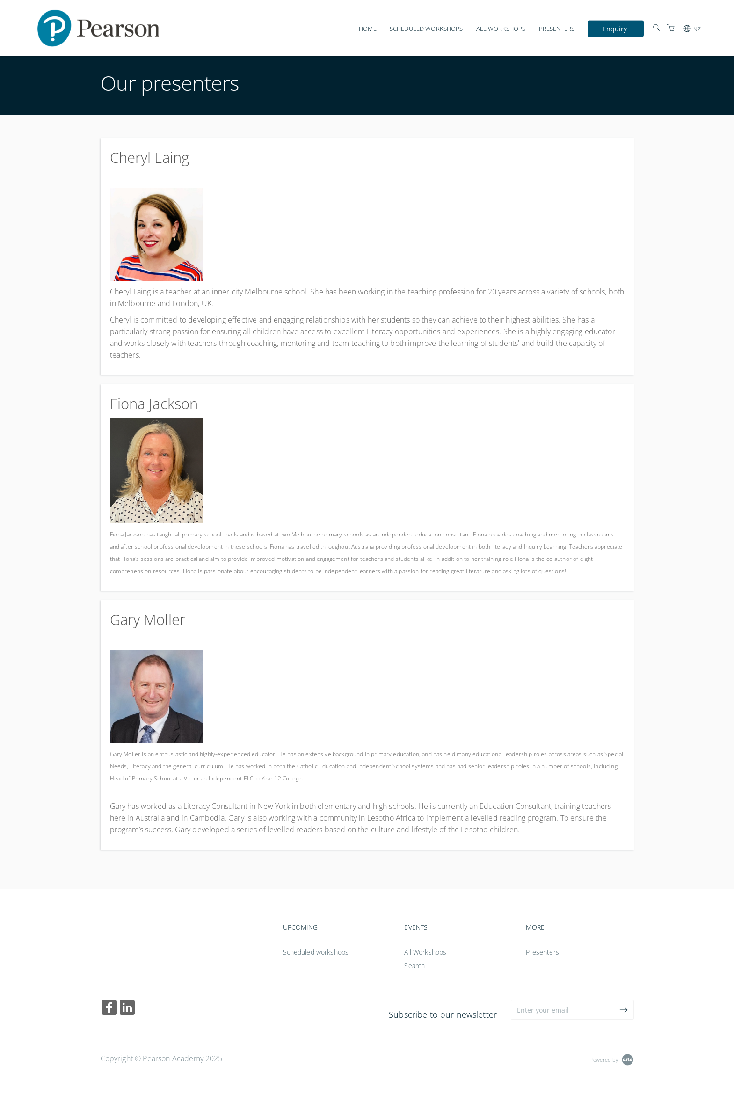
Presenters (556, 28)
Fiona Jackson (154, 403)
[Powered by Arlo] (611, 1058)
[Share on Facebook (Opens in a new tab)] (109, 1008)
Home (368, 28)
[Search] (656, 28)
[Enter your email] (562, 1010)
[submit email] (624, 1010)
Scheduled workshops (426, 28)
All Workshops (501, 28)
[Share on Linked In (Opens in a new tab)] (127, 1008)
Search (414, 965)
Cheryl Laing (149, 157)
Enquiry (615, 28)
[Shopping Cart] (671, 27)
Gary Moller (148, 619)
